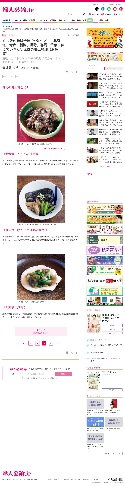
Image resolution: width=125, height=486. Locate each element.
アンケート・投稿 (107, 4)
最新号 (95, 4)
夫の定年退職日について (100, 353)
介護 (40, 20)
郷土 (17, 76)
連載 (107, 20)
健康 (73, 20)
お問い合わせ (86, 479)
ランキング (16, 20)
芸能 (25, 20)
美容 (79, 20)
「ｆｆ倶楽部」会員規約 (51, 479)
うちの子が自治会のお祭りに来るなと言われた (106, 346)
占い (95, 20)
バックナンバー (112, 333)
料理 (4, 76)
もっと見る (105, 166)
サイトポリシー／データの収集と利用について (27, 479)
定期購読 (119, 4)
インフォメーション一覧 (112, 453)
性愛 (84, 20)
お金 (45, 20)
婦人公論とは (6, 479)
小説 (101, 20)
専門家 (11, 35)
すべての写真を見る (51, 148)
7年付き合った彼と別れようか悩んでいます (106, 360)
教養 (90, 20)
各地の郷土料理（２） (41, 333)
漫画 (60, 20)
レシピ (66, 20)
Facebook (77, 72)
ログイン (118, 14)
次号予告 (112, 329)
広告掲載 (95, 479)
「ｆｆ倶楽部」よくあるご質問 (70, 479)
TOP (4, 27)
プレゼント (94, 14)
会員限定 (6, 20)
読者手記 (32, 20)
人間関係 (52, 20)
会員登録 (106, 14)
